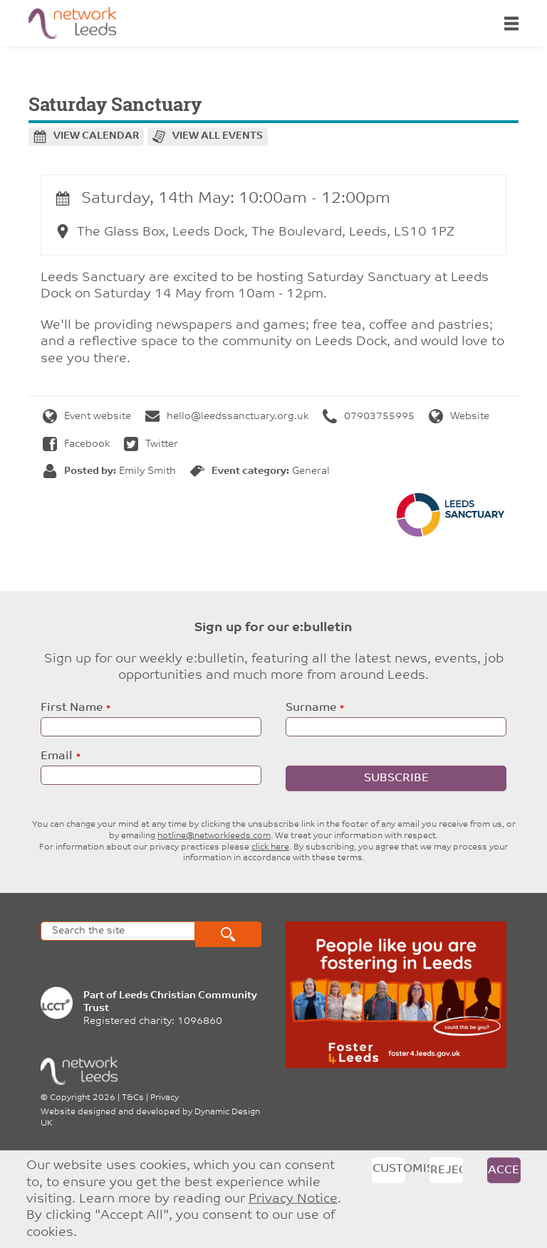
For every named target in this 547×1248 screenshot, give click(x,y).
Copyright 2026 (82, 1098)
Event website (87, 416)
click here (270, 847)
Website (459, 416)
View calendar (96, 136)
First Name (72, 708)
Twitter (151, 444)
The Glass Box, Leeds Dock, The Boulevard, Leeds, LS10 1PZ (255, 232)
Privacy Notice (293, 1199)
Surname (311, 708)
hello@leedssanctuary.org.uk (226, 416)
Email (57, 756)
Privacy (164, 1098)
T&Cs (133, 1098)
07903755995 (369, 416)
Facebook (76, 444)
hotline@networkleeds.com (214, 836)
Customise (389, 1169)
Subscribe (396, 778)
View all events (217, 136)
